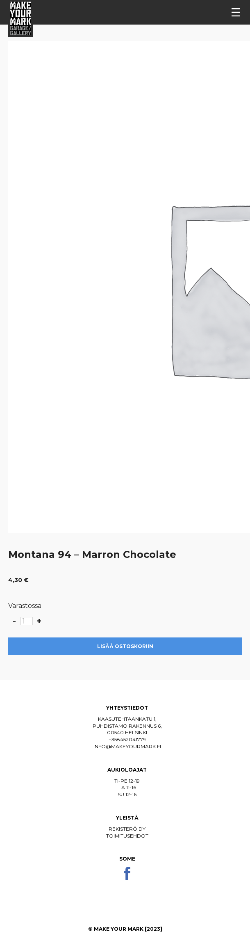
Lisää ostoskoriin (125, 646)
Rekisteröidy (127, 829)
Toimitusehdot (127, 836)
